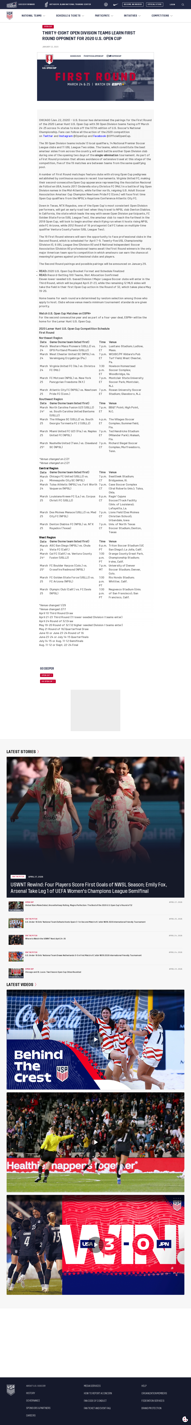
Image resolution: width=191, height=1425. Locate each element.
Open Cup (48, 26)
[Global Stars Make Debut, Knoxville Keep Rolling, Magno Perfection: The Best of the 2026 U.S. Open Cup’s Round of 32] (16, 906)
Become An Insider (133, 4)
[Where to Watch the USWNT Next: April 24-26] (16, 940)
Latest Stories (23, 752)
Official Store (155, 4)
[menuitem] (33, 15)
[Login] (172, 4)
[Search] (183, 4)
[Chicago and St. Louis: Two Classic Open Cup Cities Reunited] (16, 973)
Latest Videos (21, 985)
